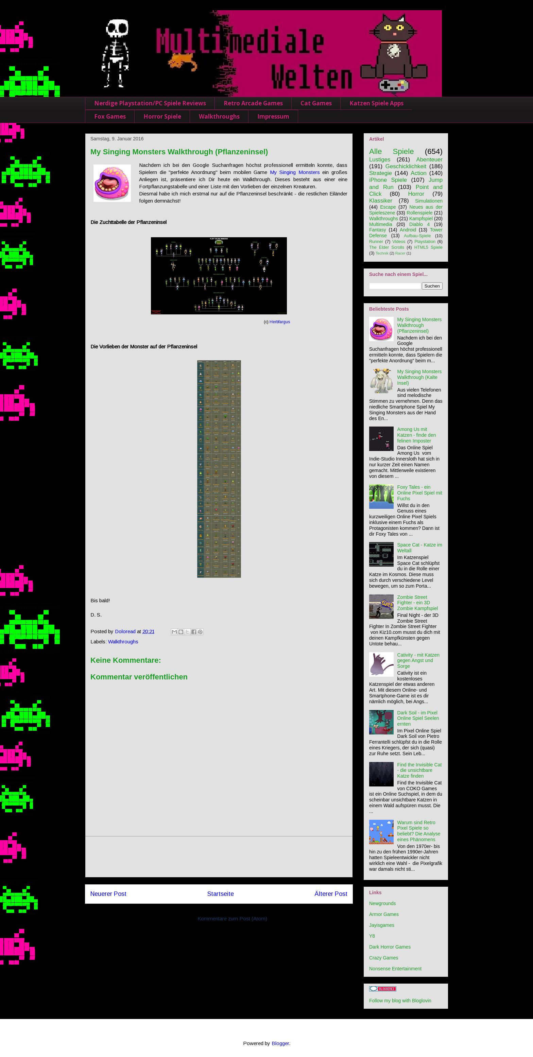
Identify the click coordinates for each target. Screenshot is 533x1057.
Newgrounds (382, 903)
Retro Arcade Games (253, 103)
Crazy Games (383, 957)
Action (419, 173)
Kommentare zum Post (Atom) (232, 918)
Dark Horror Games (390, 947)
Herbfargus (280, 321)
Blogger (280, 1043)
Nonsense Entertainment (395, 968)
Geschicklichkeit (405, 166)
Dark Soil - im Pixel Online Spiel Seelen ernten (418, 718)
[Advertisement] (219, 857)
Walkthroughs (219, 116)
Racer (400, 253)
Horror (416, 194)
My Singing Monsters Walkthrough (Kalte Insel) (419, 377)
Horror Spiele (162, 116)
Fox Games (110, 116)
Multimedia (380, 224)
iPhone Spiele (388, 180)
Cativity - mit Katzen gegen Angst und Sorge (418, 660)
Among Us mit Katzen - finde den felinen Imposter (416, 435)
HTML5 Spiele (428, 247)
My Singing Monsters (295, 172)
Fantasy (377, 229)
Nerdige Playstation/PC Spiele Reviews (150, 103)
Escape (388, 207)
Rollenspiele (419, 212)
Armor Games (384, 914)
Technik (382, 253)
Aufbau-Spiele (417, 235)
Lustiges (380, 159)
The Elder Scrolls (386, 247)
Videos (398, 241)
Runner (376, 241)
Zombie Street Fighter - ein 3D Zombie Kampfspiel (417, 602)
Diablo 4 (419, 224)
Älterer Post (330, 893)
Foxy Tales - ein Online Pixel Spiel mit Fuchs (419, 492)
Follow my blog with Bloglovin (400, 1000)
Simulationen (429, 201)
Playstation (424, 241)
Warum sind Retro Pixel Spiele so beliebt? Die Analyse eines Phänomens (419, 831)
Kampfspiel (421, 218)
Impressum (273, 116)
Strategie (380, 173)
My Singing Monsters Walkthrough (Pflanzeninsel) (419, 325)
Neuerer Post (108, 893)
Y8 (372, 936)
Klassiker (380, 200)
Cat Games (316, 103)
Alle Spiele (391, 151)
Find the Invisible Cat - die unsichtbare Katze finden (419, 770)
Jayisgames (381, 925)
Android (408, 229)
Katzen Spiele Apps (376, 103)
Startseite (220, 893)
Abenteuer (429, 159)
